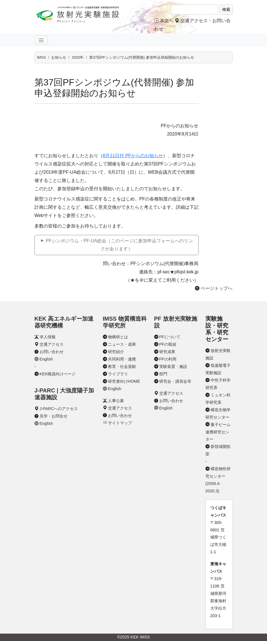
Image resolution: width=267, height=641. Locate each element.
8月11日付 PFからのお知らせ (133, 155)
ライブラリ (118, 374)
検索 (226, 9)
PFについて (169, 337)
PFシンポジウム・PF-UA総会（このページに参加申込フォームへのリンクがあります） (116, 244)
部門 (163, 374)
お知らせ (58, 57)
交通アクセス (52, 344)
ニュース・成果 (122, 344)
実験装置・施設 (173, 366)
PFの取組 (167, 344)
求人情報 (48, 337)
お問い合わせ (52, 351)
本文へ (164, 20)
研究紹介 (116, 351)
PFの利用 (167, 359)
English (46, 359)
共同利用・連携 (122, 359)
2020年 (77, 57)
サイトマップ (120, 423)
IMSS (41, 57)
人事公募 (116, 400)
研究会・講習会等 (175, 381)
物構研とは (118, 337)
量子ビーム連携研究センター (218, 432)
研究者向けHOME (124, 381)
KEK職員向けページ (58, 374)
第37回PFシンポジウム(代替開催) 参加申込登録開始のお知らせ (141, 57)
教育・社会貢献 (122, 366)
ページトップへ (214, 288)
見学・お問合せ (54, 416)
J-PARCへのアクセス (59, 408)
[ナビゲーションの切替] (41, 40)
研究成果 (167, 351)
